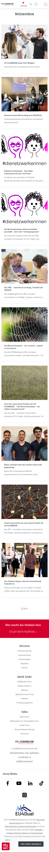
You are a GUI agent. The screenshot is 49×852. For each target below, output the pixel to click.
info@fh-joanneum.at (24, 761)
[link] (24, 651)
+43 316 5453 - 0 (24, 757)
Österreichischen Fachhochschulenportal (20, 826)
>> (27, 608)
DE (31, 4)
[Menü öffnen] (46, 4)
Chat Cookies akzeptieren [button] (31, 844)
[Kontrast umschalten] (24, 4)
